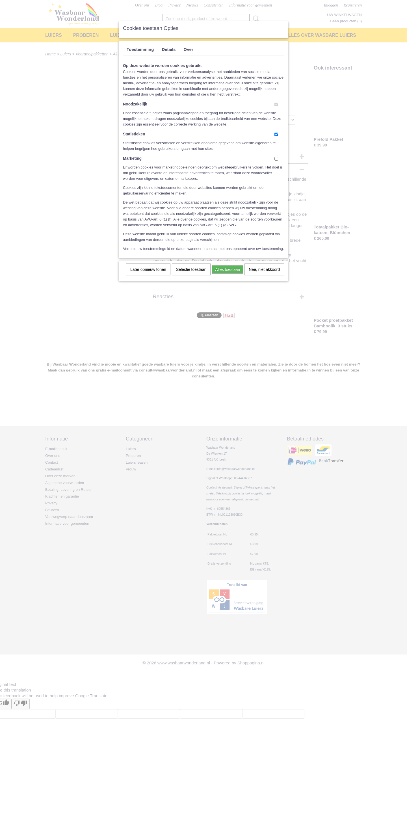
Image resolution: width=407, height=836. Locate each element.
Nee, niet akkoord (264, 269)
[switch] (276, 104)
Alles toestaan (227, 269)
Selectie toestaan (191, 269)
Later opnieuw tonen (148, 269)
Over (188, 49)
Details (169, 49)
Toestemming (140, 49)
